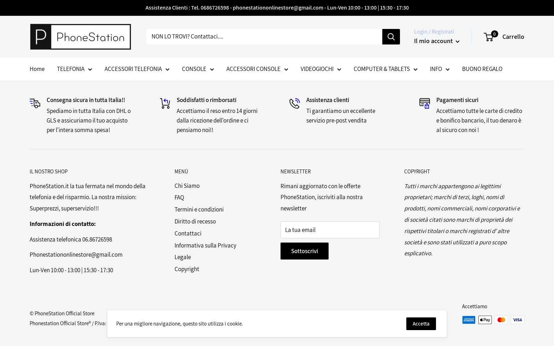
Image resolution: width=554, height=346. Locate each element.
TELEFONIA (74, 70)
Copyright (187, 269)
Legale (183, 257)
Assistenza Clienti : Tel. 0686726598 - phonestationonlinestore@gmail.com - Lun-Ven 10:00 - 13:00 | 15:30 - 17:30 (277, 7)
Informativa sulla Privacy (205, 245)
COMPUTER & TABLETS (386, 70)
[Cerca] (391, 36)
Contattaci (188, 233)
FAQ (179, 197)
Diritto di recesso (195, 221)
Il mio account (437, 41)
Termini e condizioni (199, 209)
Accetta (421, 323)
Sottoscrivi (304, 251)
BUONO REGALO (482, 69)
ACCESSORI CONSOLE (257, 70)
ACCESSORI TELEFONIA (137, 70)
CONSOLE (198, 70)
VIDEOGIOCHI (321, 70)
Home (37, 69)
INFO (440, 70)
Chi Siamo (187, 186)
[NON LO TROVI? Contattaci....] (264, 36)
